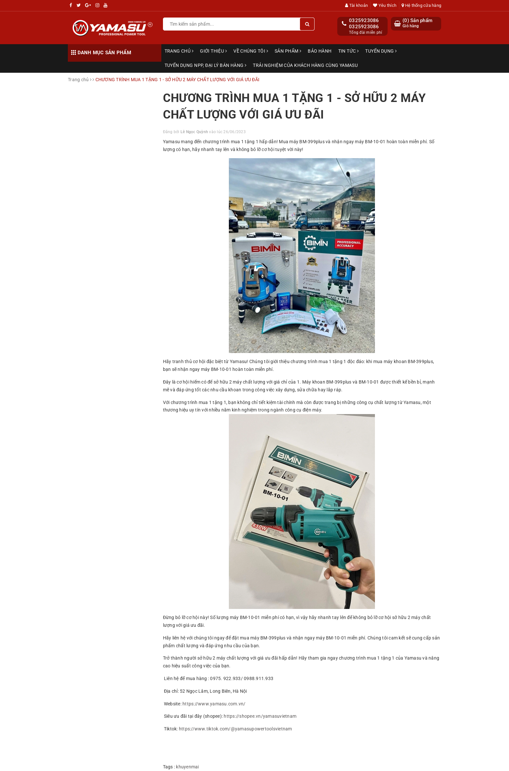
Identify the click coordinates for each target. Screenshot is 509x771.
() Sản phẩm (417, 23)
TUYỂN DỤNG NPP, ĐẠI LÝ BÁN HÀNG (206, 65)
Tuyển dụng (381, 51)
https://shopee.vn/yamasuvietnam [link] (260, 716)
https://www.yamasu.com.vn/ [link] (214, 703)
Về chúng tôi (250, 51)
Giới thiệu (213, 51)
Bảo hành (319, 51)
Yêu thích (384, 5)
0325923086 (364, 20)
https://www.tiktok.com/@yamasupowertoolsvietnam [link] (235, 728)
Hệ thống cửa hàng (421, 5)
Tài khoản (356, 5)
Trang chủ (179, 51)
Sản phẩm (288, 51)
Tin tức (348, 51)
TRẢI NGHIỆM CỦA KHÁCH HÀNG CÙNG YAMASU (305, 65)
